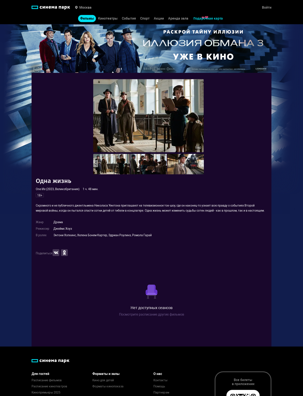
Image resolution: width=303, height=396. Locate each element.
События (129, 19)
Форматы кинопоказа (108, 386)
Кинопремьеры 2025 (46, 392)
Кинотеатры (108, 19)
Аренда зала (178, 19)
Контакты (160, 380)
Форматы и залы (106, 374)
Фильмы (87, 19)
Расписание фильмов (47, 380)
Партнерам (161, 392)
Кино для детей (103, 380)
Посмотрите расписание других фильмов (151, 314)
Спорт (145, 19)
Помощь (159, 386)
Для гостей (40, 374)
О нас (157, 374)
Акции (159, 19)
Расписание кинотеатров (49, 386)
